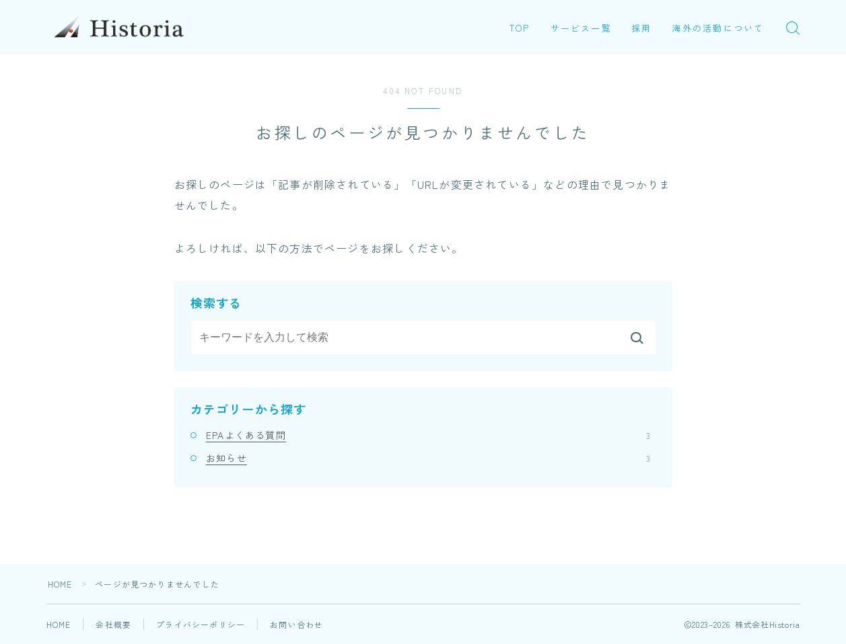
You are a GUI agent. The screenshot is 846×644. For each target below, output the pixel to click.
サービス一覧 (581, 28)
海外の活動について (718, 28)
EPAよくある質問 (428, 435)
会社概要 (113, 624)
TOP (519, 28)
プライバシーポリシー (200, 624)
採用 (641, 28)
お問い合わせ (296, 624)
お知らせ (428, 458)
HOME (60, 584)
